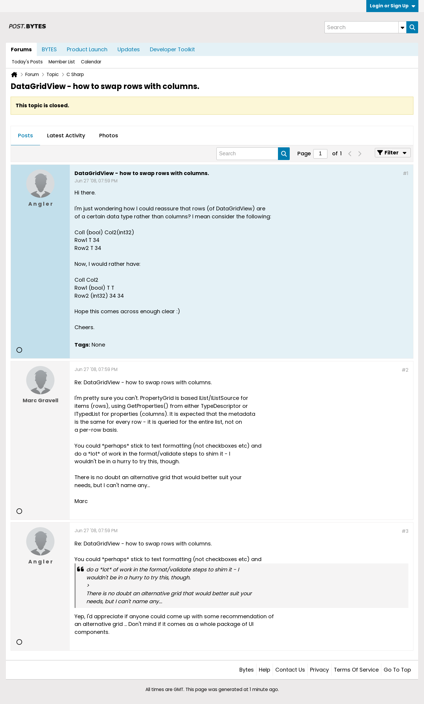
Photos (108, 135)
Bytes (246, 669)
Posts (25, 135)
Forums (21, 49)
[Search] (365, 27)
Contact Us (290, 669)
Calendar (91, 62)
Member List (62, 62)
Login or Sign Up (392, 6)
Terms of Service (356, 669)
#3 (405, 531)
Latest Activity (66, 135)
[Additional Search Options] (402, 27)
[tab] (25, 136)
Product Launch (87, 49)
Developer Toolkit (172, 49)
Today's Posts (27, 62)
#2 (405, 370)
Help (264, 669)
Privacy (319, 669)
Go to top (397, 669)
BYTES (49, 49)
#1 (405, 173)
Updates (128, 49)
